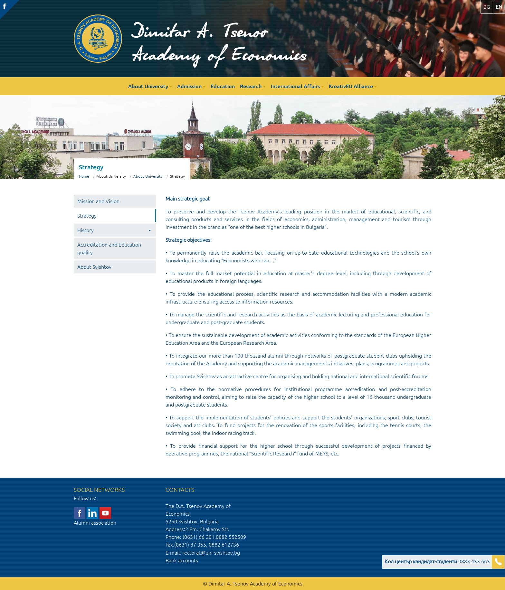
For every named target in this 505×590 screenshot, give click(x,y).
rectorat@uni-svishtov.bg (211, 553)
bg (486, 7)
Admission (189, 86)
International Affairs (295, 86)
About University (148, 86)
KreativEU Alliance (351, 86)
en (499, 7)
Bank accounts (182, 560)
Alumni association (95, 523)
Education (223, 86)
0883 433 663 (437, 561)
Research (251, 86)
